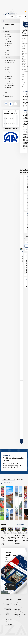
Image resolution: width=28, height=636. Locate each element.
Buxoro (8, 67)
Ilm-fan (8, 45)
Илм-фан (8, 607)
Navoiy (8, 74)
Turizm (8, 52)
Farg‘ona (9, 87)
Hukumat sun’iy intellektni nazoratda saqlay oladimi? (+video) (3, 540)
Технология (9, 624)
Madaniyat (9, 48)
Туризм (8, 612)
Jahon (8, 54)
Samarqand (9, 78)
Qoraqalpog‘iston (11, 60)
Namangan (9, 76)
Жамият (8, 604)
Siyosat (8, 34)
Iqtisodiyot (9, 41)
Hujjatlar (9, 36)
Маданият (8, 609)
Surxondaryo (10, 83)
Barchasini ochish (8, 482)
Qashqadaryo (10, 72)
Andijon (8, 65)
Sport (8, 50)
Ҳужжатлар (9, 621)
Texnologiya (9, 43)
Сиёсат (8, 602)
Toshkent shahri (10, 62)
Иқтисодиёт (9, 619)
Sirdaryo (9, 81)
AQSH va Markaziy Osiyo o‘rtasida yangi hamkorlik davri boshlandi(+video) (12, 539)
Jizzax (8, 69)
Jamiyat (8, 39)
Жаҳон (7, 617)
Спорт (7, 614)
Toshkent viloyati (11, 85)
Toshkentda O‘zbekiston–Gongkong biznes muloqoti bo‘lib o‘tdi (18, 539)
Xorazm (8, 90)
